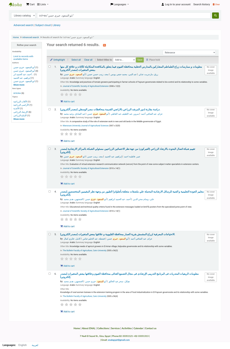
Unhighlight (57, 60)
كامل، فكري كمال (72, 238)
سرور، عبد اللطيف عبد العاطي (125, 114)
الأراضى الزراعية (21, 105)
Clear (216, 4)
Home (16, 37)
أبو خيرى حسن (96, 281)
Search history (201, 4)
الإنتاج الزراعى (20, 115)
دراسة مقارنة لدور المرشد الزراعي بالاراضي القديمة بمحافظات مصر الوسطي (110, 109)
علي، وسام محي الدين (143, 199)
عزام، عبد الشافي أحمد (152, 114)
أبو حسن (74, 74)
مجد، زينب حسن (95, 156)
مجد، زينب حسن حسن (97, 74)
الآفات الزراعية (20, 101)
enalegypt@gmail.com (119, 339)
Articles (17, 93)
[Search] (215, 15)
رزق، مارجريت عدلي (148, 74)
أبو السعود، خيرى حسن (24, 67)
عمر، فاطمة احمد (132, 156)
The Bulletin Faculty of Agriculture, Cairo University (84, 250)
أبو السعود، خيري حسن (24, 71)
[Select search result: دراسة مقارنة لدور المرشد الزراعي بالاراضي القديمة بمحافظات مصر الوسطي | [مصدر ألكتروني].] (50, 109)
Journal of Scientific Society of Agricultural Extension (86, 86)
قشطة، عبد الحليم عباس (94, 238)
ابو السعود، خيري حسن (24, 81)
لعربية (35, 345)
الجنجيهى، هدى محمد (73, 281)
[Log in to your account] (176, 4)
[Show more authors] (18, 84)
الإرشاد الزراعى (20, 112)
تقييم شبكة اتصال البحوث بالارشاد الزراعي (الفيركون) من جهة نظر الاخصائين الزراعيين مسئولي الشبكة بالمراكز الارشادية (127, 150)
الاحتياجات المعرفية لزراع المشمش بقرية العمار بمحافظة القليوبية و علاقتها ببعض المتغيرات (117, 234)
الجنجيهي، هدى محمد (73, 199)
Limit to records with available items (23, 57)
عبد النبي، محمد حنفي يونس (124, 74)
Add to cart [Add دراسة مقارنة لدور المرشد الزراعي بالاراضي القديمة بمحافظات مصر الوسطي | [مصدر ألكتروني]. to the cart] (67, 141)
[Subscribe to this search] (104, 45)
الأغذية (16, 108)
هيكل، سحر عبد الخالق (119, 281)
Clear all (88, 60)
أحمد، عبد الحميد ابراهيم (120, 199)
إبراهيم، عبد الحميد (22, 78)
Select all (76, 60)
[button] (30, 4)
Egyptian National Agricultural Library (17, 4)
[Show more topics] (18, 119)
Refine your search (26, 45)
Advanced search (23, 25)
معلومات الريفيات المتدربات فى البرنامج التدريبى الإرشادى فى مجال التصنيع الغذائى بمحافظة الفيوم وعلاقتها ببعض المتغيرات (129, 275)
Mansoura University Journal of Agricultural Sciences (86, 126)
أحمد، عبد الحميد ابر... (23, 74)
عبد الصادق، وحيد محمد (74, 114)
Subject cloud (42, 25)
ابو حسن (74, 156)
